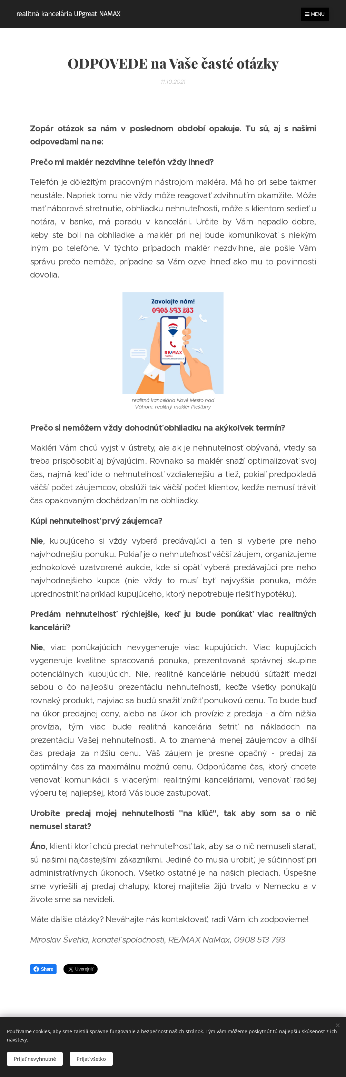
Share (43, 969)
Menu (315, 14)
